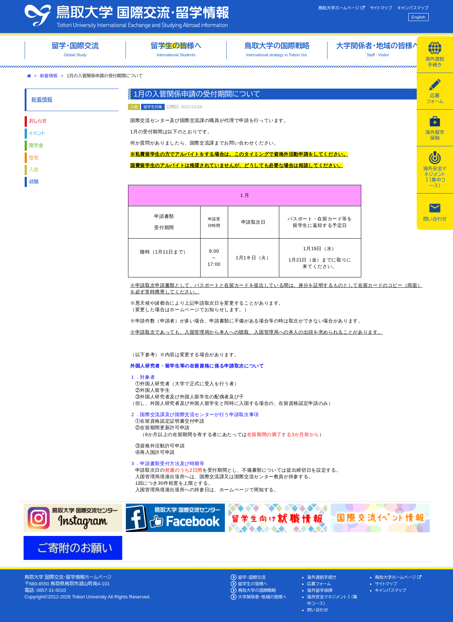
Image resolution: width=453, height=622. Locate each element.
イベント (37, 133)
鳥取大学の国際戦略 (257, 590)
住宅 (33, 157)
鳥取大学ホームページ (341, 8)
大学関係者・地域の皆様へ (262, 596)
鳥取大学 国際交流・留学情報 (126, 16)
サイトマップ (381, 7)
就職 (33, 181)
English (418, 17)
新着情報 (48, 75)
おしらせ (37, 121)
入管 (33, 169)
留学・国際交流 (251, 577)
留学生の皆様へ (253, 583)
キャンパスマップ (412, 7)
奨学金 (36, 145)
